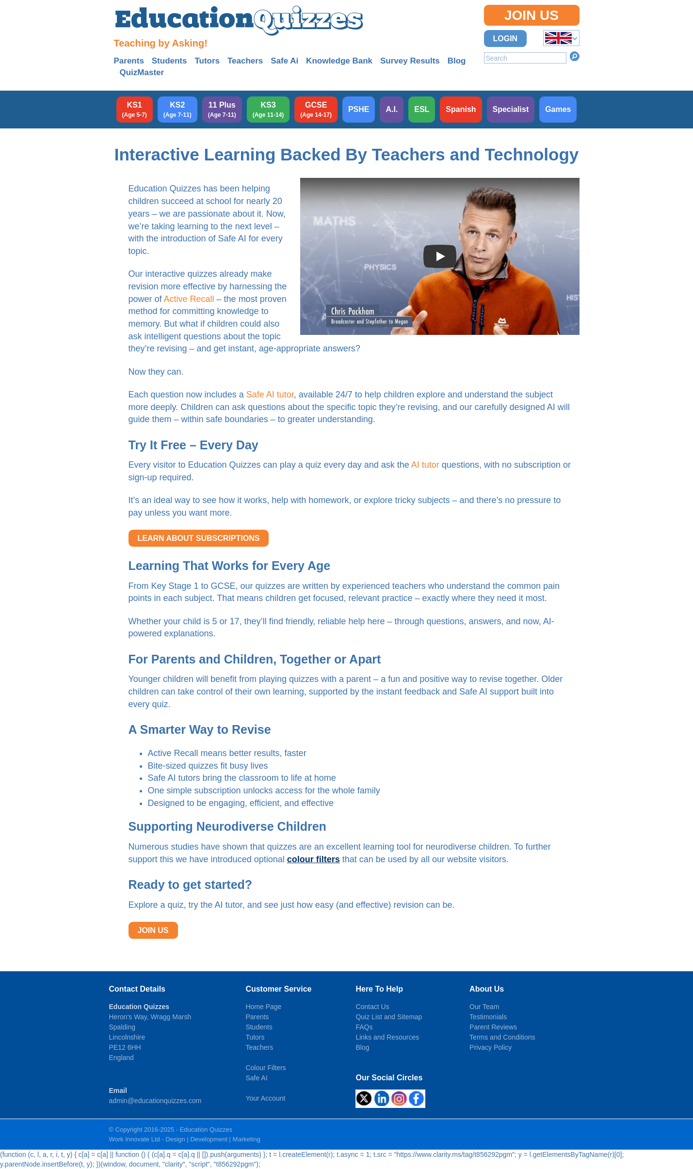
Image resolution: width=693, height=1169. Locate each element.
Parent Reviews (493, 1027)
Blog (457, 60)
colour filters (313, 859)
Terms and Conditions (502, 1037)
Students (169, 60)
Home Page (263, 1007)
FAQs (363, 1027)
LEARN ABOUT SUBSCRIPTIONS (199, 538)
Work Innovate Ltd (134, 1139)
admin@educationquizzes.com (155, 1101)
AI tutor (425, 465)
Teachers (245, 60)
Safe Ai (284, 60)
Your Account (265, 1098)
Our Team (484, 1007)
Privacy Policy (490, 1047)
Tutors (207, 60)
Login (505, 38)
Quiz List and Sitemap (388, 1017)
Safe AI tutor (270, 394)
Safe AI (256, 1078)
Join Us (531, 15)
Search (575, 56)
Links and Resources (387, 1037)
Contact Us (372, 1007)
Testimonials (488, 1017)
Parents (129, 60)
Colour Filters (265, 1068)
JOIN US (153, 930)
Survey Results (410, 60)
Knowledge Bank (339, 60)
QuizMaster (142, 72)
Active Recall (189, 299)
